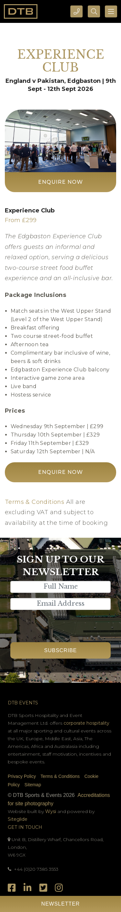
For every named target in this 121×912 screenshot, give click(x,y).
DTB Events (23, 703)
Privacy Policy (22, 776)
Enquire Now (60, 182)
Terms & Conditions (34, 501)
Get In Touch (25, 827)
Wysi (51, 811)
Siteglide (17, 819)
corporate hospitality (86, 723)
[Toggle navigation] (111, 11)
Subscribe (60, 650)
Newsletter (60, 904)
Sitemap (33, 784)
